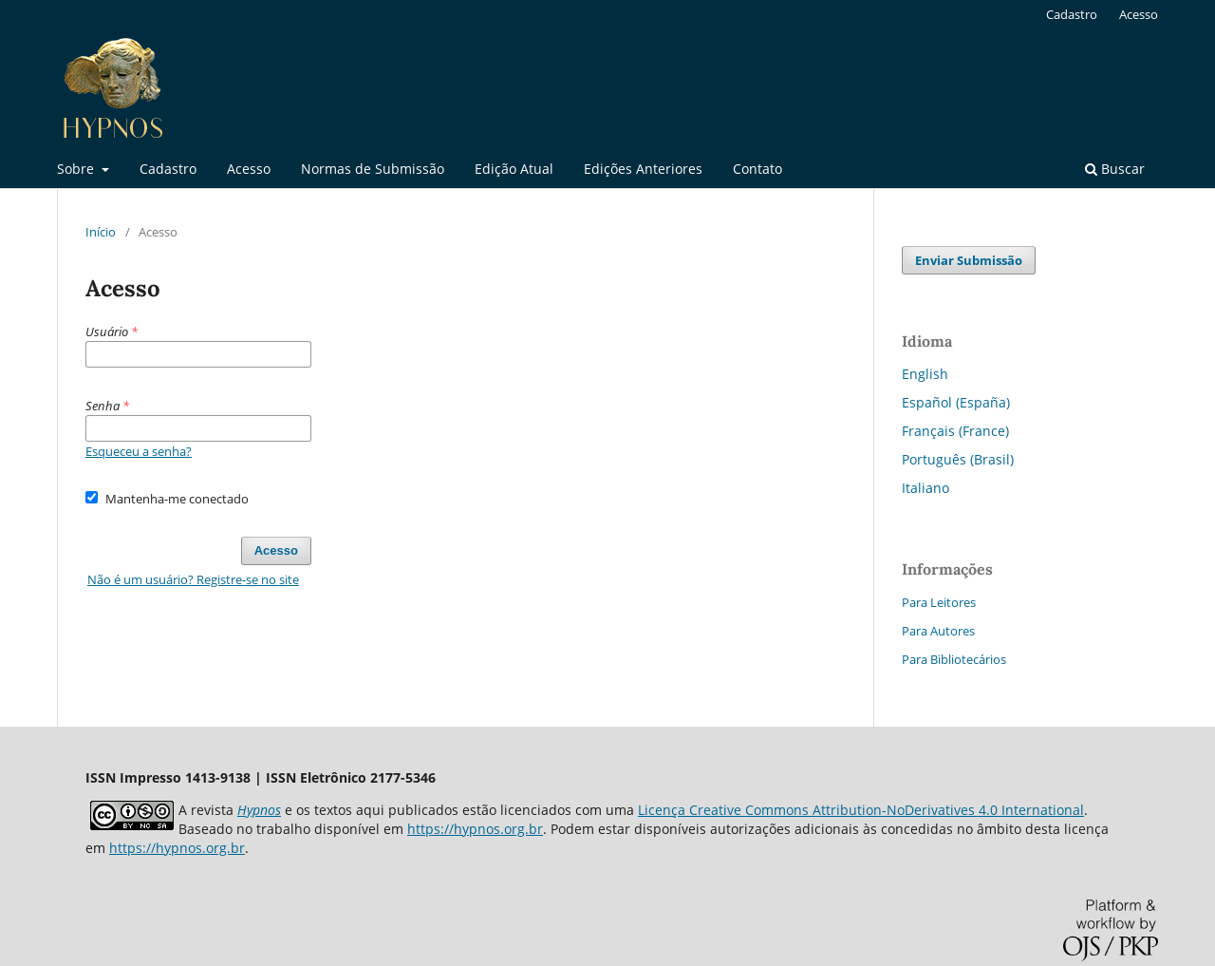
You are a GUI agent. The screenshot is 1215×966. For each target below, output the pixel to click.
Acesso (249, 169)
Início (100, 231)
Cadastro (168, 169)
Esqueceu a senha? (138, 451)
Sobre (77, 169)
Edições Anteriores (643, 169)
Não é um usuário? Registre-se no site (193, 579)
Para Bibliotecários (954, 659)
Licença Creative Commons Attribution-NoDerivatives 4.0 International (861, 810)
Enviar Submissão (968, 260)
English (925, 374)
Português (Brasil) (958, 459)
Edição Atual (514, 169)
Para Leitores (939, 602)
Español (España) (956, 402)
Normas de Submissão (372, 169)
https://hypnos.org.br (475, 829)
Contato (757, 169)
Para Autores (938, 630)
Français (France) (955, 431)
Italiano (925, 488)
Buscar (1115, 169)
